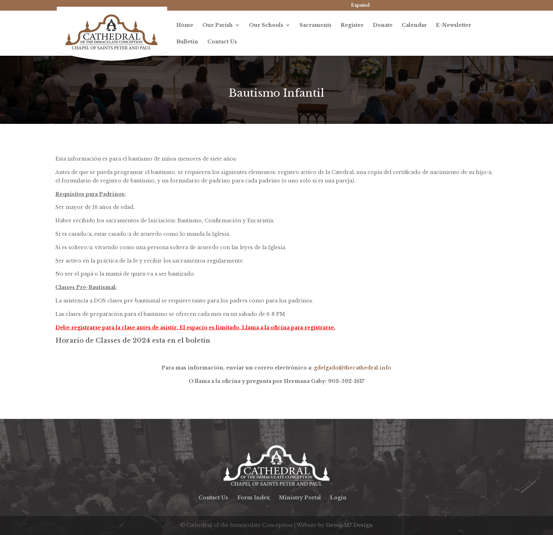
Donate (383, 25)
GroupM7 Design (349, 525)
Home (184, 25)
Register (352, 25)
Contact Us (222, 42)
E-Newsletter (453, 25)
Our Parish (217, 25)
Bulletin (187, 42)
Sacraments (315, 25)
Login (338, 497)
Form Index (253, 497)
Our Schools (266, 25)
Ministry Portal (300, 497)
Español (360, 5)
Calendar (414, 25)
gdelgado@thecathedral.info (352, 368)
